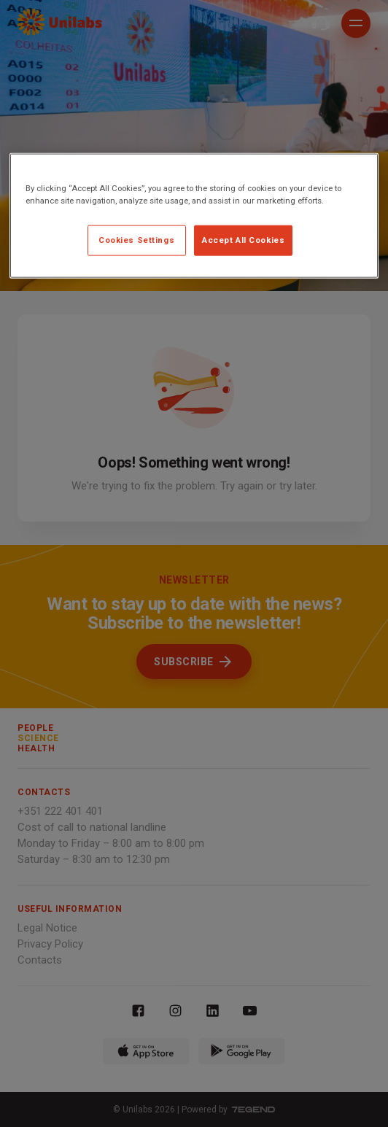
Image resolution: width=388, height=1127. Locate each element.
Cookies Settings (136, 240)
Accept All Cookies (243, 240)
